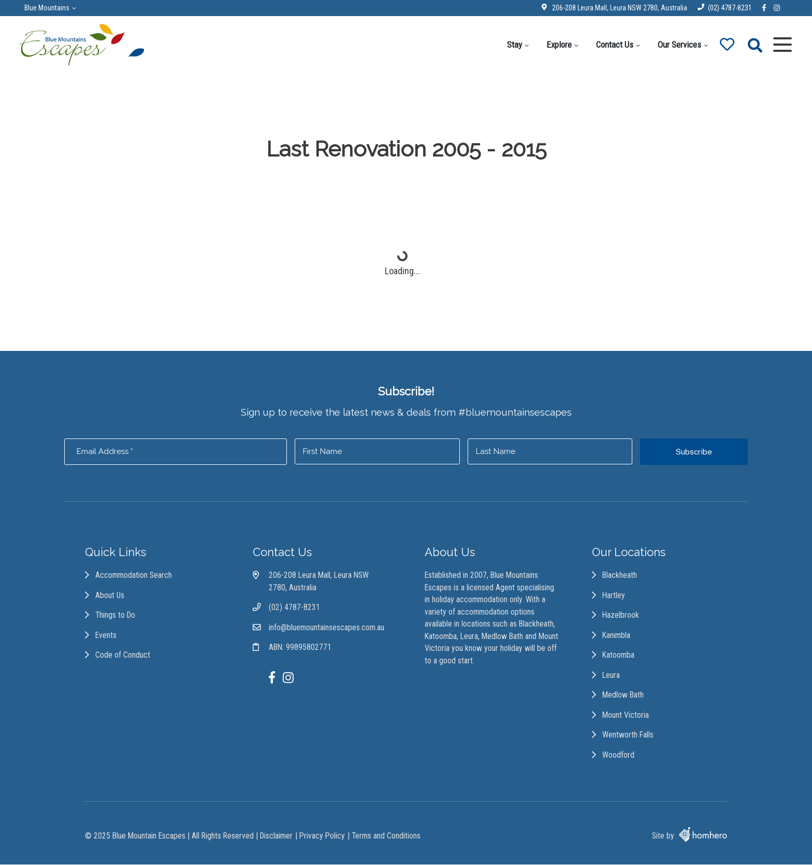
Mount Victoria (626, 717)
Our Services (677, 44)
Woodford (619, 757)
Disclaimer (276, 836)
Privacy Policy (322, 836)
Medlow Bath (624, 697)
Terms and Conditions (386, 836)
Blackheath (620, 577)
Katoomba (619, 657)
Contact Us (612, 44)
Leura (612, 677)
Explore (557, 44)
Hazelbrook (621, 616)
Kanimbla (617, 637)
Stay (512, 44)
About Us (110, 597)
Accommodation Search (133, 577)
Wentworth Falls (629, 737)
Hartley (614, 597)
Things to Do (115, 616)
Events (106, 637)
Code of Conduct (122, 657)
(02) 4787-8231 (728, 8)
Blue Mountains (48, 8)
